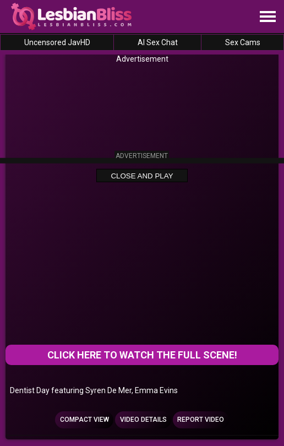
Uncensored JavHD (57, 42)
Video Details (143, 419)
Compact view (84, 419)
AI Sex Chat (158, 42)
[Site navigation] (267, 17)
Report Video (200, 419)
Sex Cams (242, 42)
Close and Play (142, 176)
